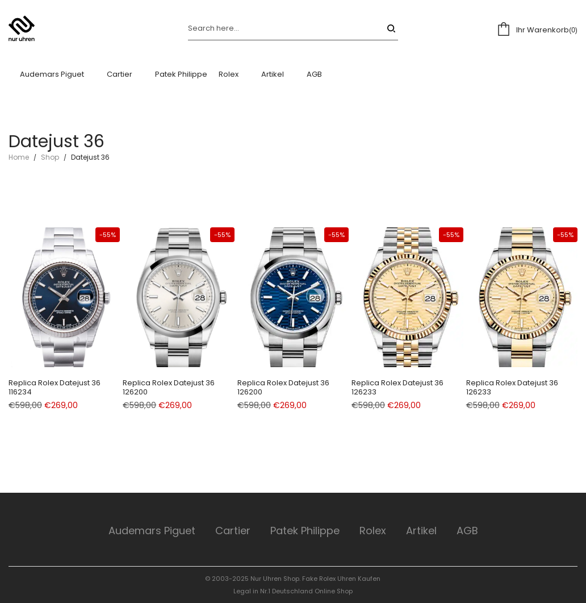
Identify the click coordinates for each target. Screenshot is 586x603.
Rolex (372, 530)
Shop (50, 157)
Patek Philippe (305, 530)
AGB (467, 530)
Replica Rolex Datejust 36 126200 (169, 387)
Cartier (232, 530)
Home (19, 157)
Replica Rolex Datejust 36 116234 (55, 387)
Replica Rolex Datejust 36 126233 (397, 387)
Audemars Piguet (151, 530)
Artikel (421, 530)
